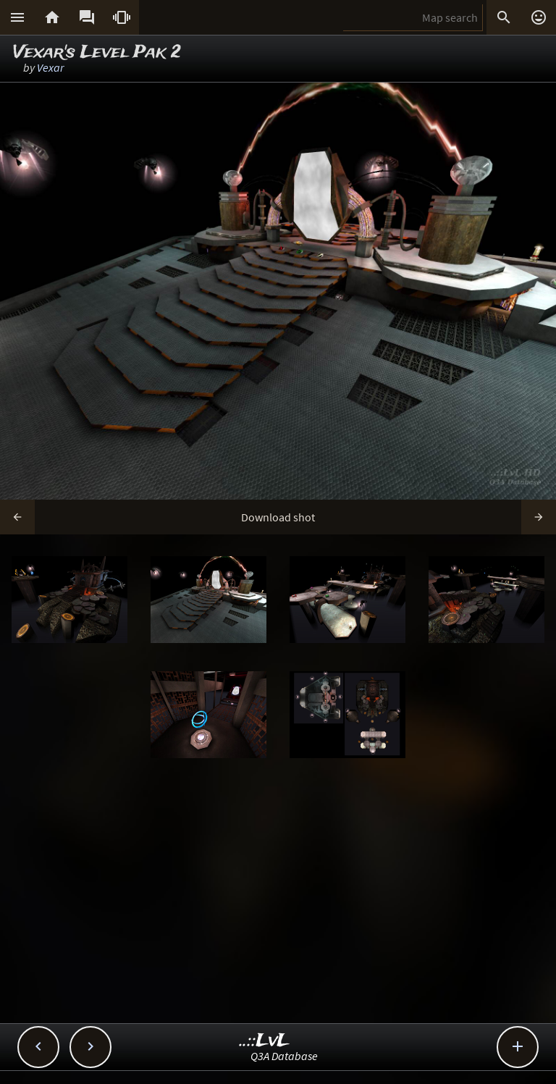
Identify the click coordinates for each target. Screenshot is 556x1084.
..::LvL (264, 1041)
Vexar (50, 67)
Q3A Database (284, 1056)
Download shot (278, 517)
